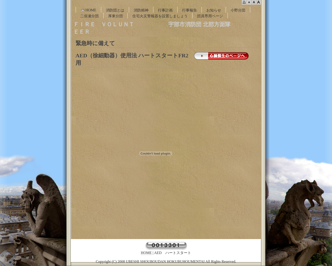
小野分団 (238, 10)
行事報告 (189, 10)
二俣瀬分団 (89, 16)
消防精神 (141, 10)
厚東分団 (115, 16)
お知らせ (213, 10)
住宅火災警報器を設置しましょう (160, 16)
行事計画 (165, 10)
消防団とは (115, 10)
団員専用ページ (210, 16)
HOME (88, 10)
